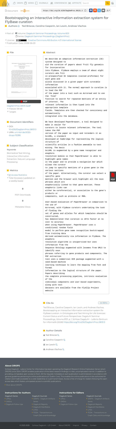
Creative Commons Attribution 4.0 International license (48, 40)
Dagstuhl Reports (40, 404)
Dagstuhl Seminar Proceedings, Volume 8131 (47, 33)
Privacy (84, 425)
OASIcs (9, 401)
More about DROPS (14, 385)
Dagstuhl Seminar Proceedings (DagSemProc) (46, 36)
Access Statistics (18, 175)
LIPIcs (8, 399)
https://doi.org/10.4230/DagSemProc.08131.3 (84, 322)
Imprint (76, 425)
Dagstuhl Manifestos (41, 407)
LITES (35, 410)
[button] (112, 3)
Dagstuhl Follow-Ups (14, 404)
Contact (93, 425)
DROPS (17, 3)
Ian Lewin (61, 26)
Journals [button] (41, 3)
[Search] (93, 3)
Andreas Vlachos (77, 26)
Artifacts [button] (74, 3)
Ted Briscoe (28, 26)
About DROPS (64, 425)
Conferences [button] (58, 3)
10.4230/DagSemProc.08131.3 (22, 129)
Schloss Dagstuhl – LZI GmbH (44, 425)
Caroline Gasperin (45, 26)
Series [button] (28, 3)
